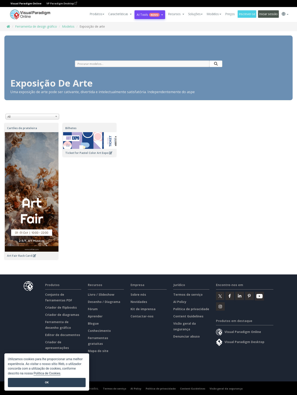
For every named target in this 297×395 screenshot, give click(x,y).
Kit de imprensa (143, 309)
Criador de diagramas (62, 315)
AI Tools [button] (150, 14)
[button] (120, 14)
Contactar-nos (142, 316)
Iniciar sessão (268, 14)
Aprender (95, 316)
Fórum (93, 309)
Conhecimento (99, 331)
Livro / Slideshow (101, 294)
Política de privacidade (191, 309)
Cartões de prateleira (22, 128)
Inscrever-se (247, 14)
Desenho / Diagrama (104, 302)
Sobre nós (138, 294)
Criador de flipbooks (61, 307)
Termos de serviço (188, 294)
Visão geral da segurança (226, 388)
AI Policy (179, 302)
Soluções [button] (195, 14)
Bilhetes (70, 128)
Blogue (93, 323)
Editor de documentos (62, 335)
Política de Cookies (47, 373)
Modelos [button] (214, 14)
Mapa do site (98, 351)
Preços (230, 14)
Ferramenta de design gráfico (36, 26)
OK (47, 382)
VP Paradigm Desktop (61, 3)
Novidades (139, 302)
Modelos (68, 26)
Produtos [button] (97, 14)
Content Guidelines (188, 316)
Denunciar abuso (186, 336)
